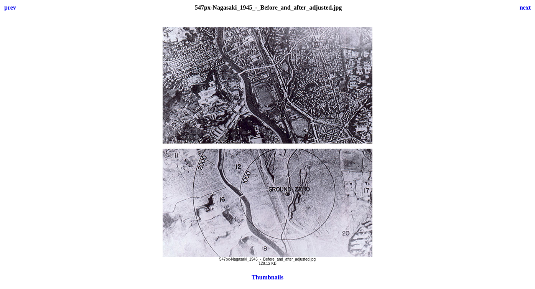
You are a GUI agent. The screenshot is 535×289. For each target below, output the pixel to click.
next (525, 7)
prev (10, 7)
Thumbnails (267, 277)
